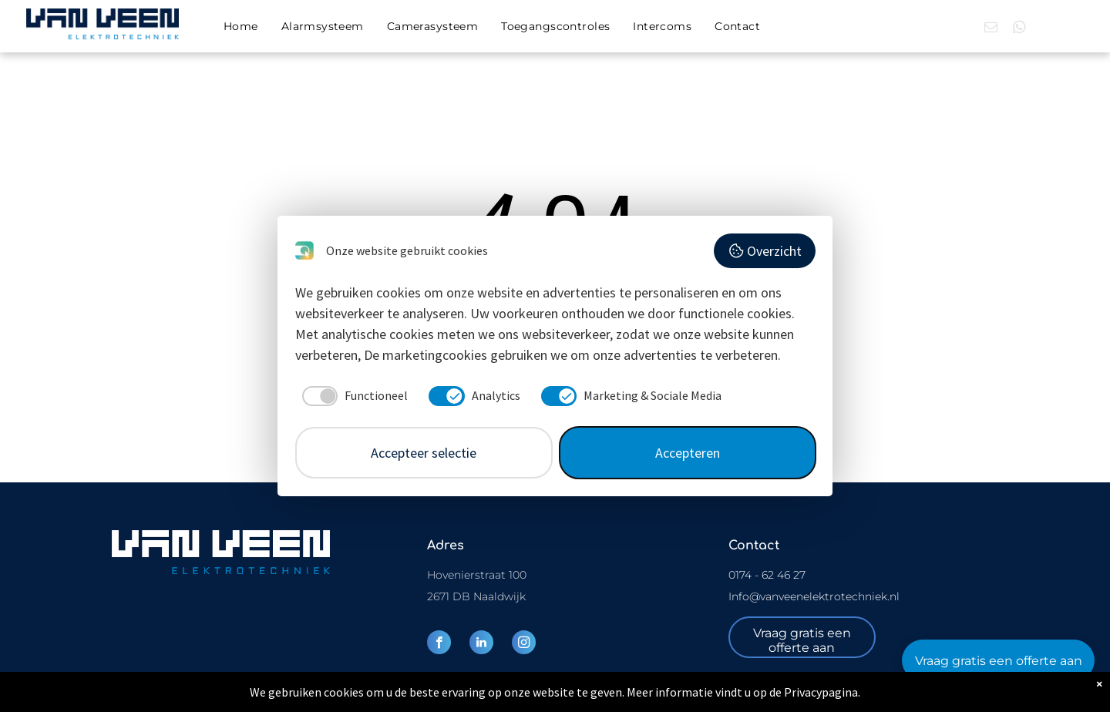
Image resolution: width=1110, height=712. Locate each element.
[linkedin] (481, 644)
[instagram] (524, 644)
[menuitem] (241, 27)
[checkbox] (352, 396)
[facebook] (439, 644)
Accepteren (687, 453)
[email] (991, 29)
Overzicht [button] (765, 251)
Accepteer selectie (423, 453)
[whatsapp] (1019, 29)
